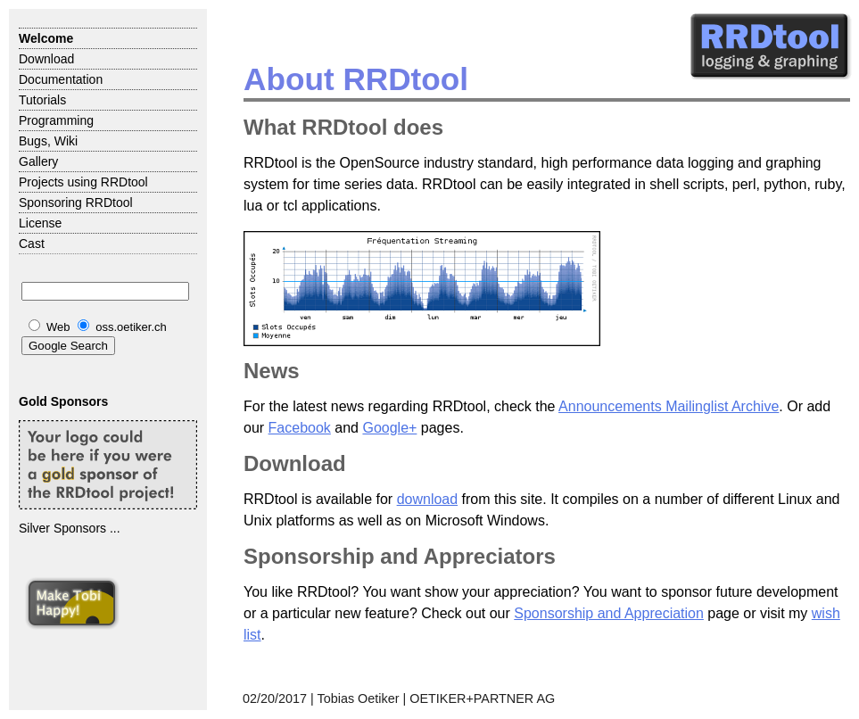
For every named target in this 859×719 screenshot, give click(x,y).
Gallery (38, 161)
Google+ (389, 427)
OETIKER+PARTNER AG (482, 698)
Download (46, 59)
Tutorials (42, 100)
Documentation (61, 79)
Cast (32, 243)
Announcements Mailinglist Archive (668, 406)
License (40, 223)
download (427, 499)
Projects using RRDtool (83, 182)
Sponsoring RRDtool (76, 202)
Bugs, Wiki (48, 141)
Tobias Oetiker (359, 698)
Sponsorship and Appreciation (609, 613)
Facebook (299, 427)
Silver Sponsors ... (69, 528)
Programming (56, 120)
